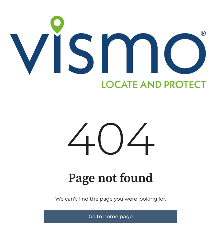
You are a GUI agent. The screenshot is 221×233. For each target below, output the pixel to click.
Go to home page (111, 216)
